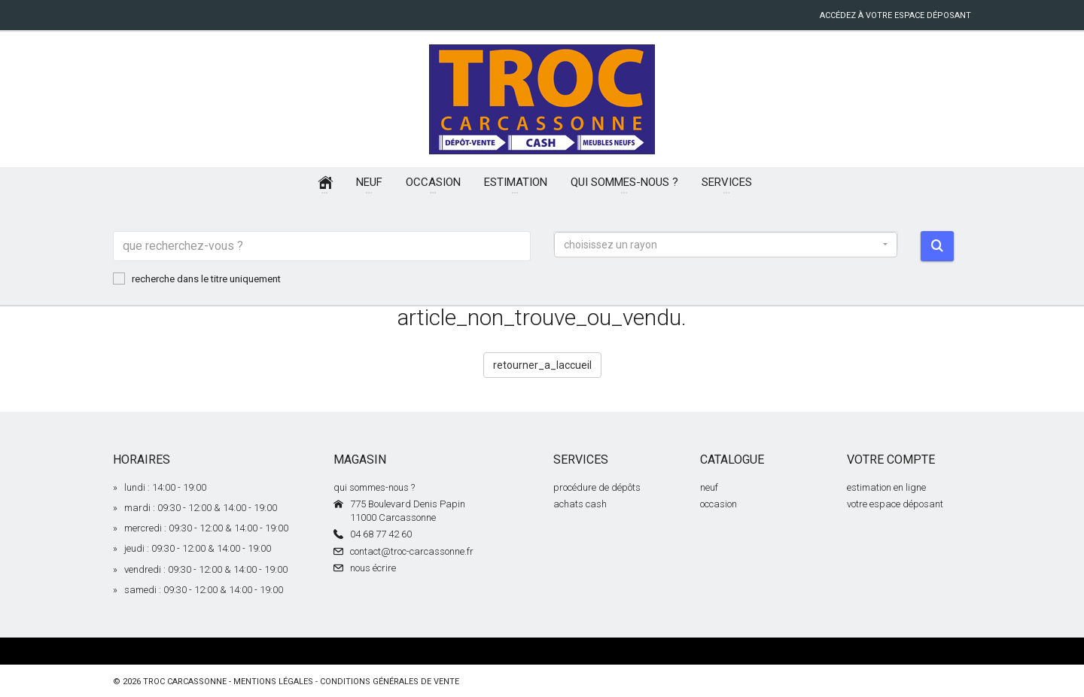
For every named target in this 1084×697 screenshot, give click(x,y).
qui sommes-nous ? (374, 487)
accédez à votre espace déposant (895, 15)
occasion (718, 504)
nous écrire (373, 568)
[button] (725, 244)
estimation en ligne (886, 487)
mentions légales (273, 681)
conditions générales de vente (389, 681)
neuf (709, 487)
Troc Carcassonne (185, 681)
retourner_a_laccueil (542, 365)
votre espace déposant (895, 504)
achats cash (580, 504)
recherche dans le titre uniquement (197, 278)
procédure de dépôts (597, 487)
